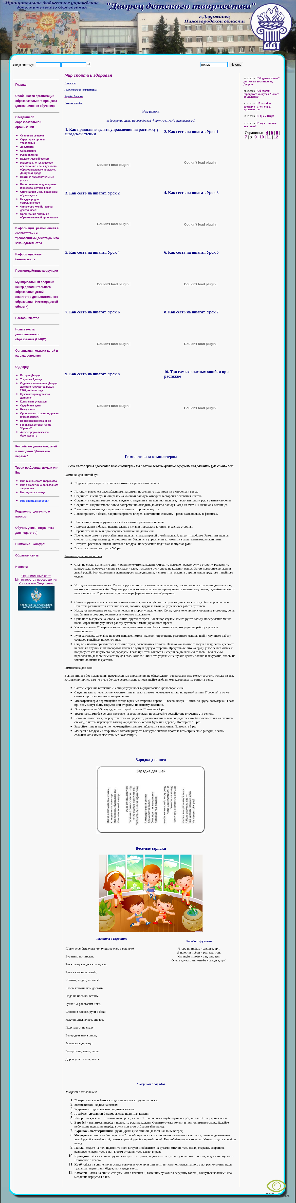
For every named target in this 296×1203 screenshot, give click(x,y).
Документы (27, 147)
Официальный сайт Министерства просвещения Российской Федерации (36, 579)
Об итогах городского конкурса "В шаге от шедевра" (261, 94)
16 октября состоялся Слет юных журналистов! (257, 106)
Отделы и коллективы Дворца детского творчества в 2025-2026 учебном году (38, 387)
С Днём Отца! (266, 116)
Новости (21, 567)
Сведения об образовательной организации (28, 122)
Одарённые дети (30, 405)
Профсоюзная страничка (35, 421)
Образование (28, 151)
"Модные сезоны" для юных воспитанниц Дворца (262, 81)
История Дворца (30, 375)
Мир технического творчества (38, 481)
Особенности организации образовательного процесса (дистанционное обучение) (36, 101)
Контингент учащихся (33, 401)
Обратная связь (27, 555)
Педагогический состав (34, 158)
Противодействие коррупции (36, 270)
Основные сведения (32, 135)
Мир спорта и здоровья (34, 500)
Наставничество (27, 318)
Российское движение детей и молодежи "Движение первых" (36, 451)
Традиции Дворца (31, 379)
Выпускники (27, 409)
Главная (21, 84)
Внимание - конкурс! (30, 544)
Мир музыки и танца (32, 492)
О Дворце (22, 367)
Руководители (29, 154)
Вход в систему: (23, 64)
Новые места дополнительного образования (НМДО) (30, 334)
